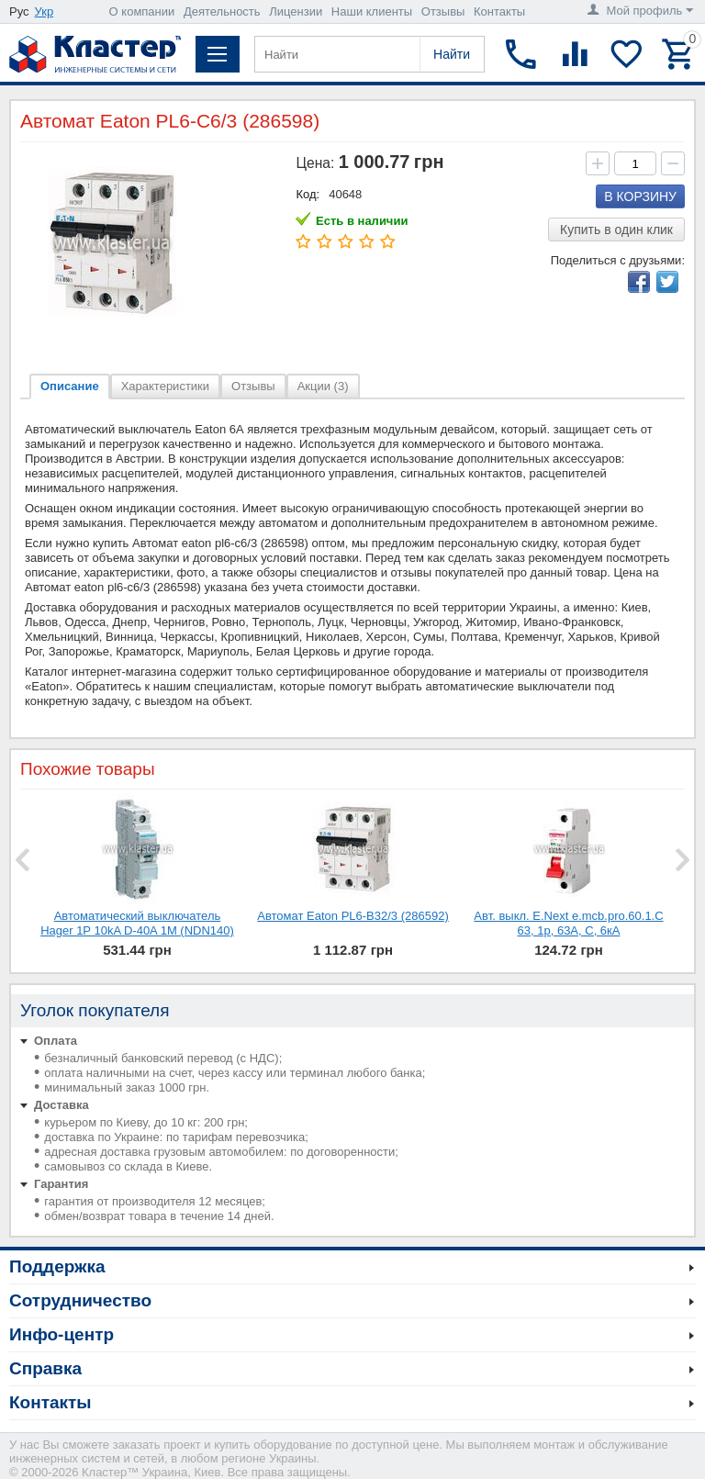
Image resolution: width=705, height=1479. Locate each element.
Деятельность (222, 11)
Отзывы (443, 11)
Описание (69, 386)
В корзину (640, 196)
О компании (142, 11)
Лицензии (295, 11)
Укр (44, 11)
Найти (451, 54)
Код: (307, 194)
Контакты (499, 11)
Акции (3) (323, 386)
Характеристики (165, 386)
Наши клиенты (371, 11)
